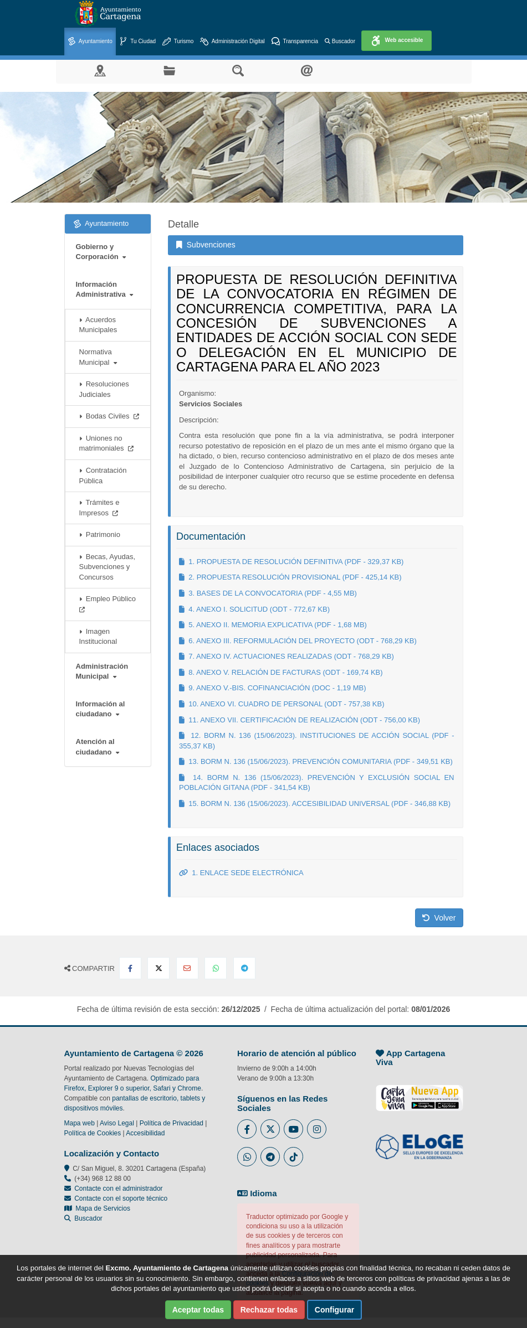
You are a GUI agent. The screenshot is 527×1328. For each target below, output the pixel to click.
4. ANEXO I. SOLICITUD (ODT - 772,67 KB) (254, 609)
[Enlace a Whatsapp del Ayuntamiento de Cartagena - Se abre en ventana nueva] (247, 1156)
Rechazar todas (269, 1309)
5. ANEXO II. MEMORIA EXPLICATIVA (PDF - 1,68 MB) (273, 625)
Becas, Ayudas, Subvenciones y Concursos (107, 566)
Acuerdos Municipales (98, 325)
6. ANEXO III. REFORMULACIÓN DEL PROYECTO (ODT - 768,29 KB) (298, 641)
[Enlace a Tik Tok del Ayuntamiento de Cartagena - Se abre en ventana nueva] (293, 1156)
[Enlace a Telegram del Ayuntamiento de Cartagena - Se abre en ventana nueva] (270, 1156)
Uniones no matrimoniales (106, 443)
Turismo (177, 41)
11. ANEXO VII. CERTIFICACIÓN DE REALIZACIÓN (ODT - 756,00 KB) (299, 720)
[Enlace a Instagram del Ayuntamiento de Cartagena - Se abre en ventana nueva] (316, 1129)
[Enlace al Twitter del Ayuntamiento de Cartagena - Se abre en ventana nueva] (270, 1129)
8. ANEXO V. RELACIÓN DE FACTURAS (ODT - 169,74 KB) (281, 672)
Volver (439, 917)
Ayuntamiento (90, 41)
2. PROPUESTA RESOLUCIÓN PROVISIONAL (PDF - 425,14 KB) (290, 577)
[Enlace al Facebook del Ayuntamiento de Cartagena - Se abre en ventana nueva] (247, 1129)
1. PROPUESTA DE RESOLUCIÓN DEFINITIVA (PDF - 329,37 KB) (291, 561)
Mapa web (79, 1123)
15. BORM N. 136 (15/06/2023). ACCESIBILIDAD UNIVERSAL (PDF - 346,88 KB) (315, 803)
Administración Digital (232, 41)
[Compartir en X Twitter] (158, 968)
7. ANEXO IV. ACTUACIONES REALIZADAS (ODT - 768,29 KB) (286, 656)
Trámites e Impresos (99, 507)
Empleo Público (109, 603)
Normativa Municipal (98, 357)
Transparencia (295, 41)
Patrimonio (99, 534)
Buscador (340, 41)
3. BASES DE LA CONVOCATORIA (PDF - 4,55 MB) (268, 593)
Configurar (335, 1309)
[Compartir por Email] (187, 968)
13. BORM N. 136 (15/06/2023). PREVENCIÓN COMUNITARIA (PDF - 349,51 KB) (316, 761)
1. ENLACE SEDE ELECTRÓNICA (241, 873)
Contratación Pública (103, 475)
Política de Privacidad (171, 1123)
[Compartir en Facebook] (130, 968)
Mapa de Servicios (97, 1208)
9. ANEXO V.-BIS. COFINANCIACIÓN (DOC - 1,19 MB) (272, 688)
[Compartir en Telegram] (244, 968)
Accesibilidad (145, 1133)
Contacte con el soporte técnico (120, 1198)
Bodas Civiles (109, 416)
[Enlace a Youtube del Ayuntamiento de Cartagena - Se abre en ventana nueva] (293, 1129)
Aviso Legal (117, 1123)
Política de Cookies (92, 1133)
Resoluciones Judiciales (104, 389)
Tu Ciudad (137, 41)
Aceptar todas (198, 1309)
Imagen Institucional (98, 636)
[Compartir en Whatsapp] (215, 968)
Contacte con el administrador (118, 1188)
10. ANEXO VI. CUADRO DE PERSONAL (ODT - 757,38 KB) (282, 704)
